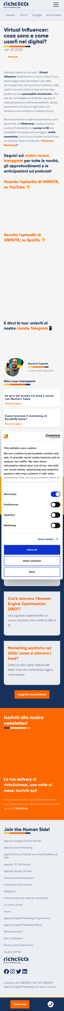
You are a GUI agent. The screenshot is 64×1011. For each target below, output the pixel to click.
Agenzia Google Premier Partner (22, 840)
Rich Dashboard (13, 938)
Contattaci (20, 1004)
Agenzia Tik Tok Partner (17, 864)
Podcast (13, 56)
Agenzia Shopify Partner (18, 871)
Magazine (9, 891)
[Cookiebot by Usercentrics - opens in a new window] (45, 436)
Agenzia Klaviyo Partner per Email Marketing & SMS (30, 856)
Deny (32, 571)
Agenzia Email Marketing (18, 847)
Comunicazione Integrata (18, 877)
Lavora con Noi (12, 951)
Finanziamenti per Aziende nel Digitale (26, 898)
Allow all (32, 549)
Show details (45, 539)
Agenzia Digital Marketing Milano (23, 924)
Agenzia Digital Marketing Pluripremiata (27, 918)
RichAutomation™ (13, 931)
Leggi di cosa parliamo (32, 694)
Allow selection (32, 560)
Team (7, 911)
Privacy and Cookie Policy (19, 945)
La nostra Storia (13, 904)
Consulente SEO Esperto (18, 884)
